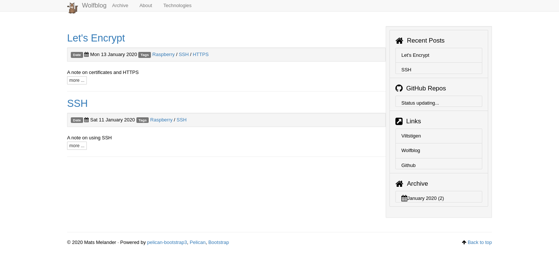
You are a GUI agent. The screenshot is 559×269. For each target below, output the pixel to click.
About (145, 5)
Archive (120, 5)
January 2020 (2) (422, 198)
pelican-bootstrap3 (167, 242)
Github (408, 165)
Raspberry (163, 54)
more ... (77, 80)
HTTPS (201, 54)
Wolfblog (87, 6)
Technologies (177, 5)
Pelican (198, 242)
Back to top (480, 242)
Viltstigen (411, 136)
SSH (184, 54)
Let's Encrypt (96, 38)
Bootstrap (218, 242)
